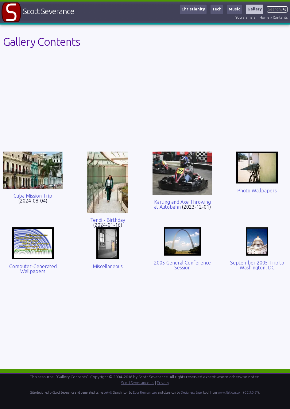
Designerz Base (191, 392)
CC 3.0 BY (251, 392)
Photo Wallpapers (257, 190)
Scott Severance (48, 11)
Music (234, 9)
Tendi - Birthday (107, 220)
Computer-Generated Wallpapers (33, 269)
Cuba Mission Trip (33, 196)
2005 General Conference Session (182, 265)
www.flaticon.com (230, 392)
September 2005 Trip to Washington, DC (257, 265)
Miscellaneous (108, 266)
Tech (217, 9)
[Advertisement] (145, 101)
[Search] (277, 9)
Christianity (193, 9)
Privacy (163, 382)
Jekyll (108, 392)
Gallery (254, 9)
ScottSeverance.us (137, 382)
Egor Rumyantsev (145, 392)
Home (264, 17)
